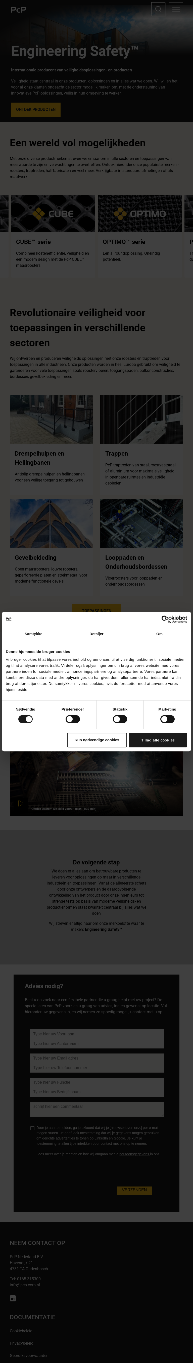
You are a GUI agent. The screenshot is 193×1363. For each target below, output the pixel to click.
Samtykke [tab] (33, 634)
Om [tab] (159, 634)
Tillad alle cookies (158, 739)
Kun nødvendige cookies (97, 740)
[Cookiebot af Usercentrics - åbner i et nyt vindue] (165, 619)
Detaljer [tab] (96, 634)
